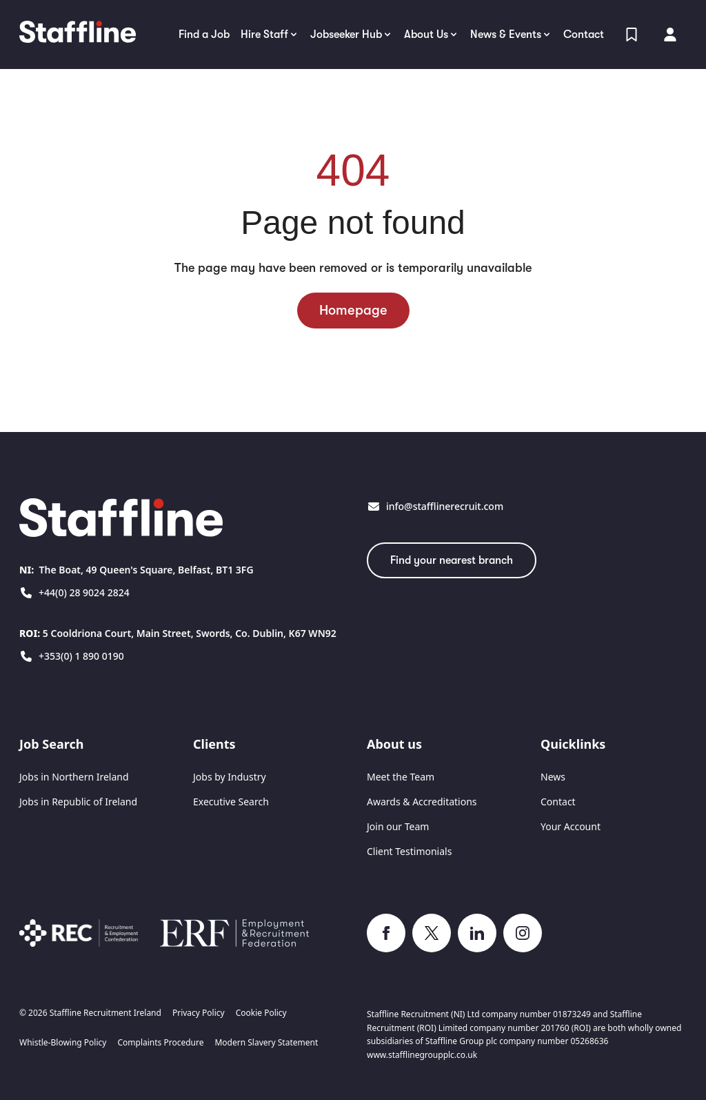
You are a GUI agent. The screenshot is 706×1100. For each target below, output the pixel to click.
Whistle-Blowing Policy (62, 1042)
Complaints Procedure (160, 1042)
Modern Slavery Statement (266, 1042)
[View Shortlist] (631, 34)
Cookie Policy (261, 1013)
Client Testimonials (409, 851)
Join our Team (398, 826)
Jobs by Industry (229, 776)
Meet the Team (400, 776)
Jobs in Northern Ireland (74, 776)
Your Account (571, 826)
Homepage (353, 310)
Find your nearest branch (451, 560)
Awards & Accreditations (422, 801)
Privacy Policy (198, 1013)
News (553, 776)
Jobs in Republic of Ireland (78, 801)
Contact (558, 801)
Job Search (51, 744)
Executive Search (231, 801)
